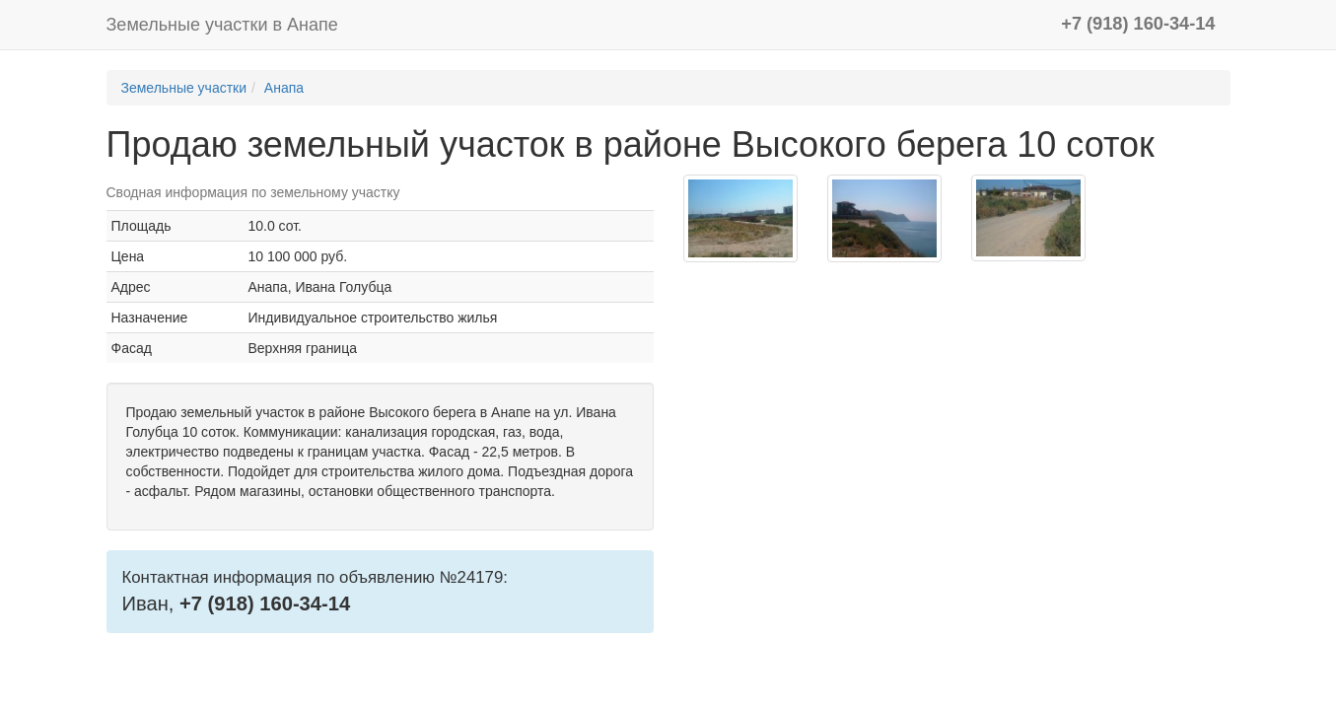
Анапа (284, 88)
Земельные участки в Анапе (222, 25)
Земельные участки (184, 88)
